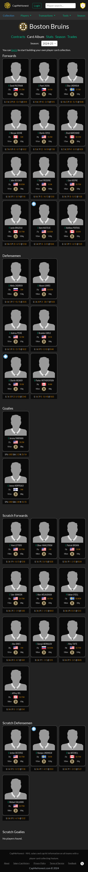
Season (81, 15)
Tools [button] (66, 15)
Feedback (72, 863)
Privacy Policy (40, 863)
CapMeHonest (20, 5)
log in (14, 50)
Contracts (18, 37)
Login (37, 5)
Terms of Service (57, 863)
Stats (49, 37)
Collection (8, 15)
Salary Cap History (21, 863)
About (6, 863)
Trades (72, 37)
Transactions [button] (46, 15)
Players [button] (25, 15)
